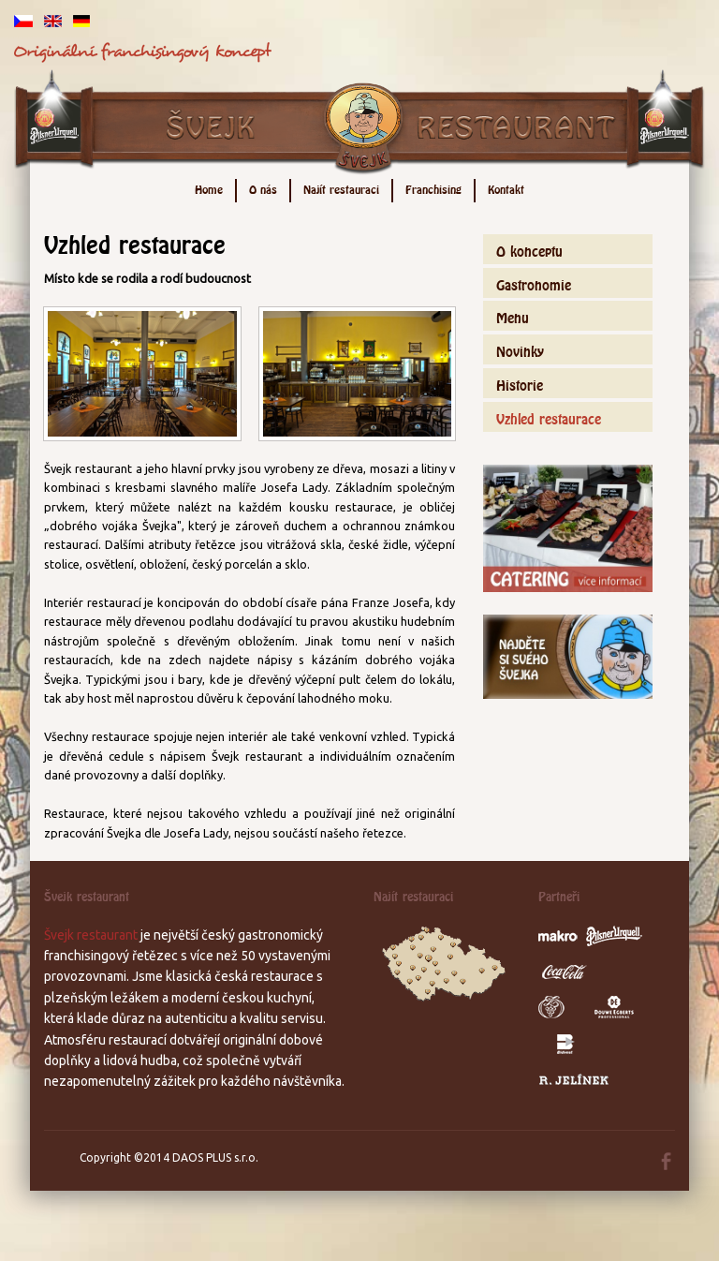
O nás (263, 188)
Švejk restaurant (91, 934)
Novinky (520, 349)
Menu (512, 315)
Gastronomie (533, 282)
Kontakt (506, 188)
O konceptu (529, 249)
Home (209, 188)
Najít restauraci (341, 188)
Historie (519, 383)
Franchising (433, 188)
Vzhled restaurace (548, 416)
